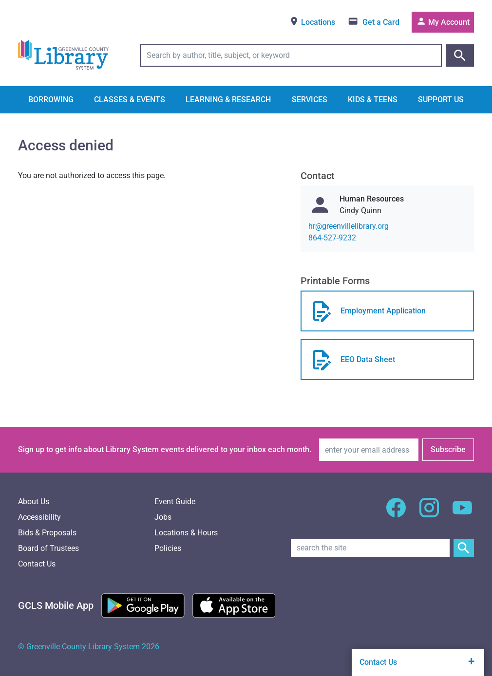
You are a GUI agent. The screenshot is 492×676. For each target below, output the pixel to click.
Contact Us (37, 563)
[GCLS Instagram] (429, 513)
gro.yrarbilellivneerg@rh (348, 226)
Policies (167, 548)
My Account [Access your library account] (443, 21)
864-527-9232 (332, 237)
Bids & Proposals (47, 532)
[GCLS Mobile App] (56, 605)
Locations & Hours (186, 532)
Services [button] (309, 99)
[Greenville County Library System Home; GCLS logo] (63, 55)
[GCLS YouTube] (462, 513)
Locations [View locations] (312, 21)
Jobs (162, 517)
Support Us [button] (441, 99)
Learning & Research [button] (228, 99)
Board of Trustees (48, 548)
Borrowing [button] (51, 99)
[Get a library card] (373, 22)
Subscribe (448, 449)
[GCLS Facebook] (396, 513)
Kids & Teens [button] (372, 99)
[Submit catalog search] (460, 55)
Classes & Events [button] (129, 99)
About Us (33, 501)
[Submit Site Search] (464, 548)
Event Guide (174, 501)
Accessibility (39, 517)
